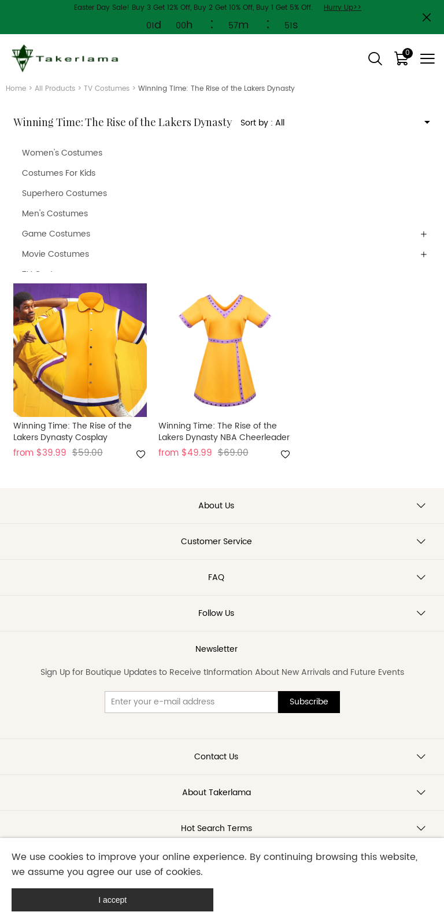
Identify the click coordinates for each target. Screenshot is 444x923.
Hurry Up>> (342, 7)
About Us (216, 505)
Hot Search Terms (216, 828)
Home (16, 88)
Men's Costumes (55, 213)
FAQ (216, 577)
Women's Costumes (62, 153)
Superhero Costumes (64, 193)
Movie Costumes (55, 254)
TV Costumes (107, 88)
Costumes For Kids (58, 173)
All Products (55, 88)
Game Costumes (56, 234)
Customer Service (216, 541)
